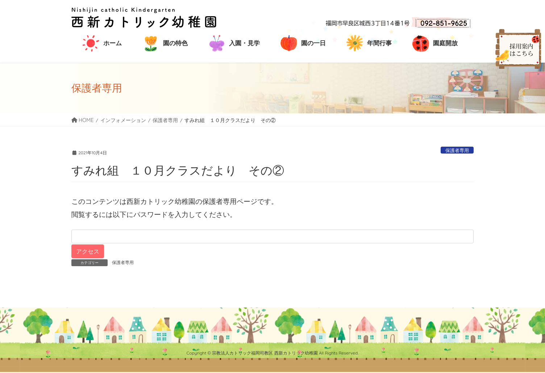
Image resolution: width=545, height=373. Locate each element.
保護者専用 (457, 150)
